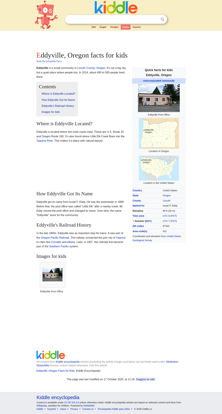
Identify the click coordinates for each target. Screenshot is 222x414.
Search (162, 19)
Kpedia (125, 27)
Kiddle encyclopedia (68, 361)
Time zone (138, 216)
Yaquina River (44, 140)
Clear (155, 19)
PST (173, 216)
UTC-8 (166, 216)
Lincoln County (86, 68)
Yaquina (121, 237)
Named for (138, 205)
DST (148, 221)
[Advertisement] (110, 40)
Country (137, 190)
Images (103, 27)
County (137, 200)
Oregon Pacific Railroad (55, 237)
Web (94, 27)
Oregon (167, 195)
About (63, 409)
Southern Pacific (59, 246)
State (135, 195)
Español (137, 27)
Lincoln (166, 200)
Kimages (114, 27)
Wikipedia (42, 405)
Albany (71, 242)
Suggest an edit (145, 379)
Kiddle (40, 409)
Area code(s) (140, 231)
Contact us (88, 409)
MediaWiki (89, 405)
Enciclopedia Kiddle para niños (114, 409)
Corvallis (56, 242)
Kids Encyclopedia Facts (49, 61)
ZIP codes (138, 226)
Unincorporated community (159, 80)
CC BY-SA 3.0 (71, 402)
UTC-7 (166, 221)
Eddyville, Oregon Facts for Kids (55, 370)
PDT (173, 221)
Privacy (74, 409)
